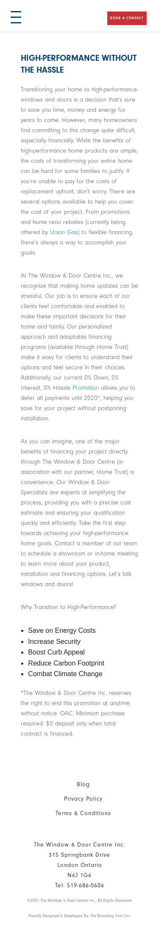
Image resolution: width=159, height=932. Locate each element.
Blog (83, 784)
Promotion (86, 387)
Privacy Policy (83, 798)
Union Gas (64, 232)
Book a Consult (127, 18)
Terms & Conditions (83, 813)
